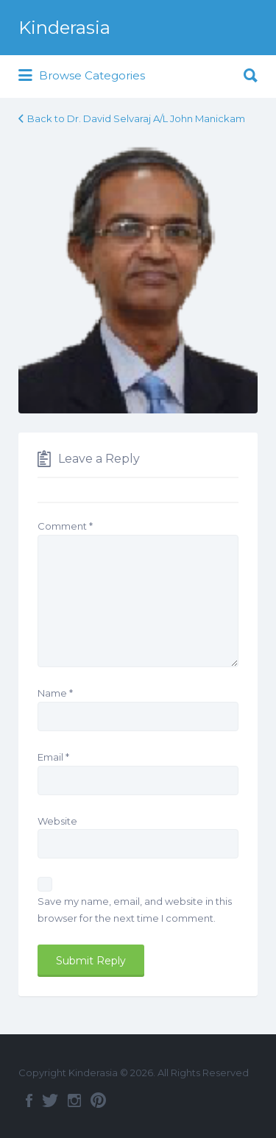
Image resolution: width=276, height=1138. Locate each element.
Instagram (74, 1100)
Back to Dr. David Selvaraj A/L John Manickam (136, 118)
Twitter (50, 1100)
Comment (65, 526)
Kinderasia (64, 27)
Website (57, 821)
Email (53, 757)
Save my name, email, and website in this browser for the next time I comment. (135, 909)
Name (55, 693)
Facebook (29, 1100)
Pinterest (98, 1100)
